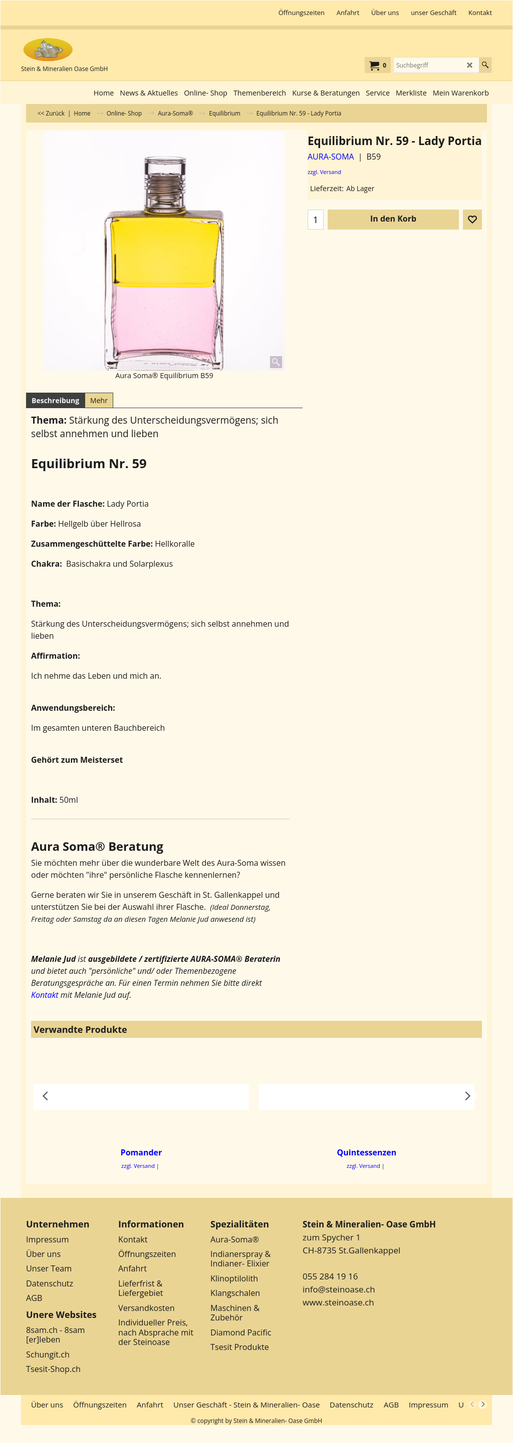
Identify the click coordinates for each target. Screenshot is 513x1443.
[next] (482, 1404)
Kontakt (45, 994)
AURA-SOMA (331, 156)
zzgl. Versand (324, 172)
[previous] (472, 1404)
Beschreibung (55, 400)
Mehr (99, 400)
